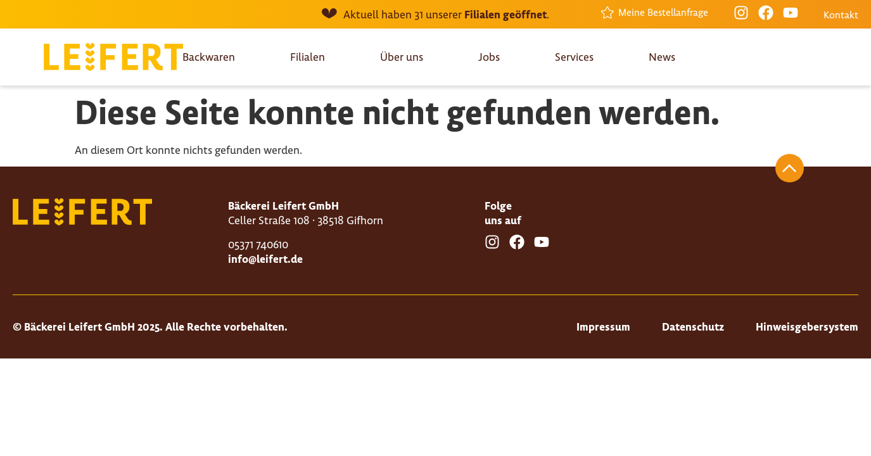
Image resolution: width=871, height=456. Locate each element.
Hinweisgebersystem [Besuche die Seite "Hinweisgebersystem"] (807, 326)
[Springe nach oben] (789, 168)
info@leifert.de (265, 258)
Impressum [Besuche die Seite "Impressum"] (603, 326)
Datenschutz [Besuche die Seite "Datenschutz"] (693, 326)
